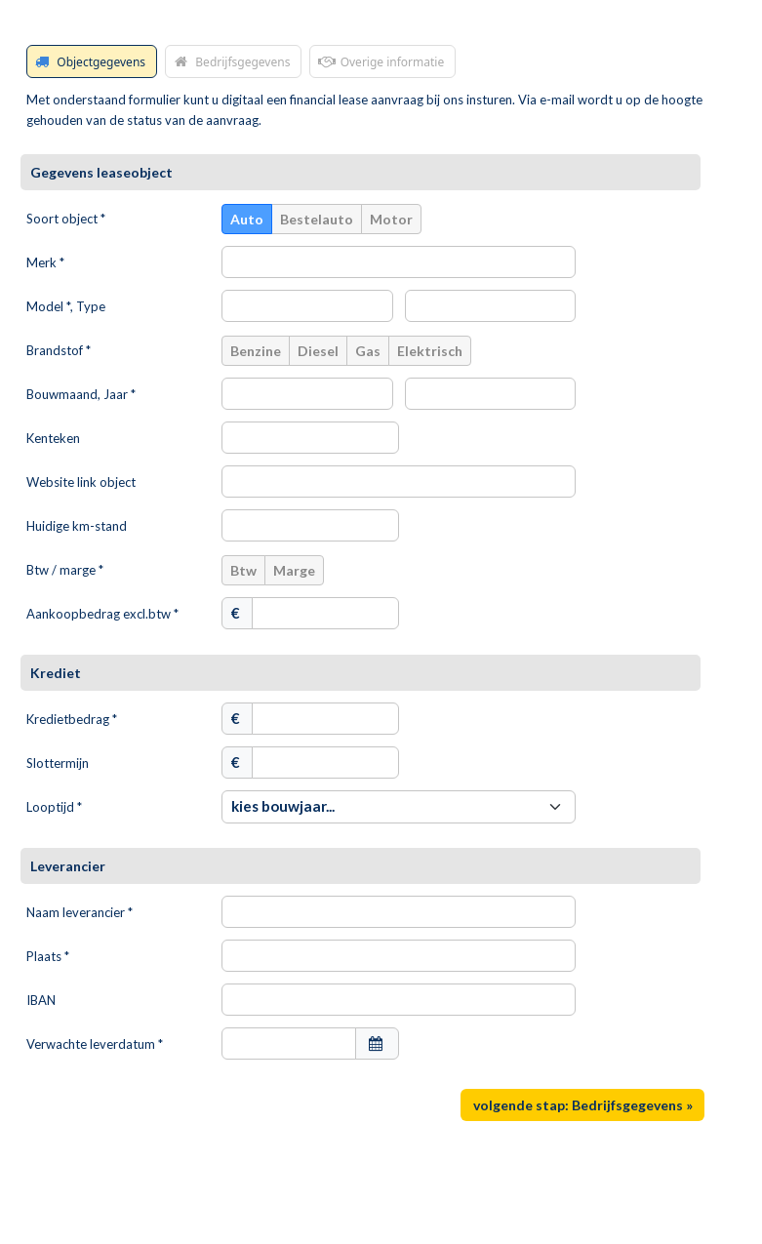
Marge (294, 570)
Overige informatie (379, 61)
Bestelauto (316, 219)
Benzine (255, 350)
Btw (243, 570)
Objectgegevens (88, 61)
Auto (246, 219)
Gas (368, 350)
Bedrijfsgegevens (230, 61)
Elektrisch (429, 350)
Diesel (318, 350)
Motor (391, 219)
